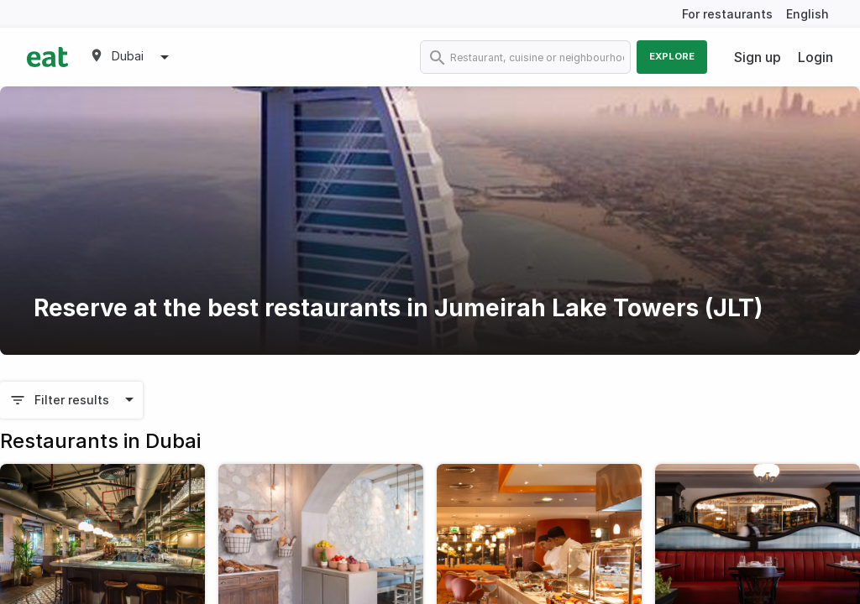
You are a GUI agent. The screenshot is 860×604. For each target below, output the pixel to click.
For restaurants (727, 14)
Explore (672, 56)
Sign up (757, 57)
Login (815, 57)
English (807, 14)
